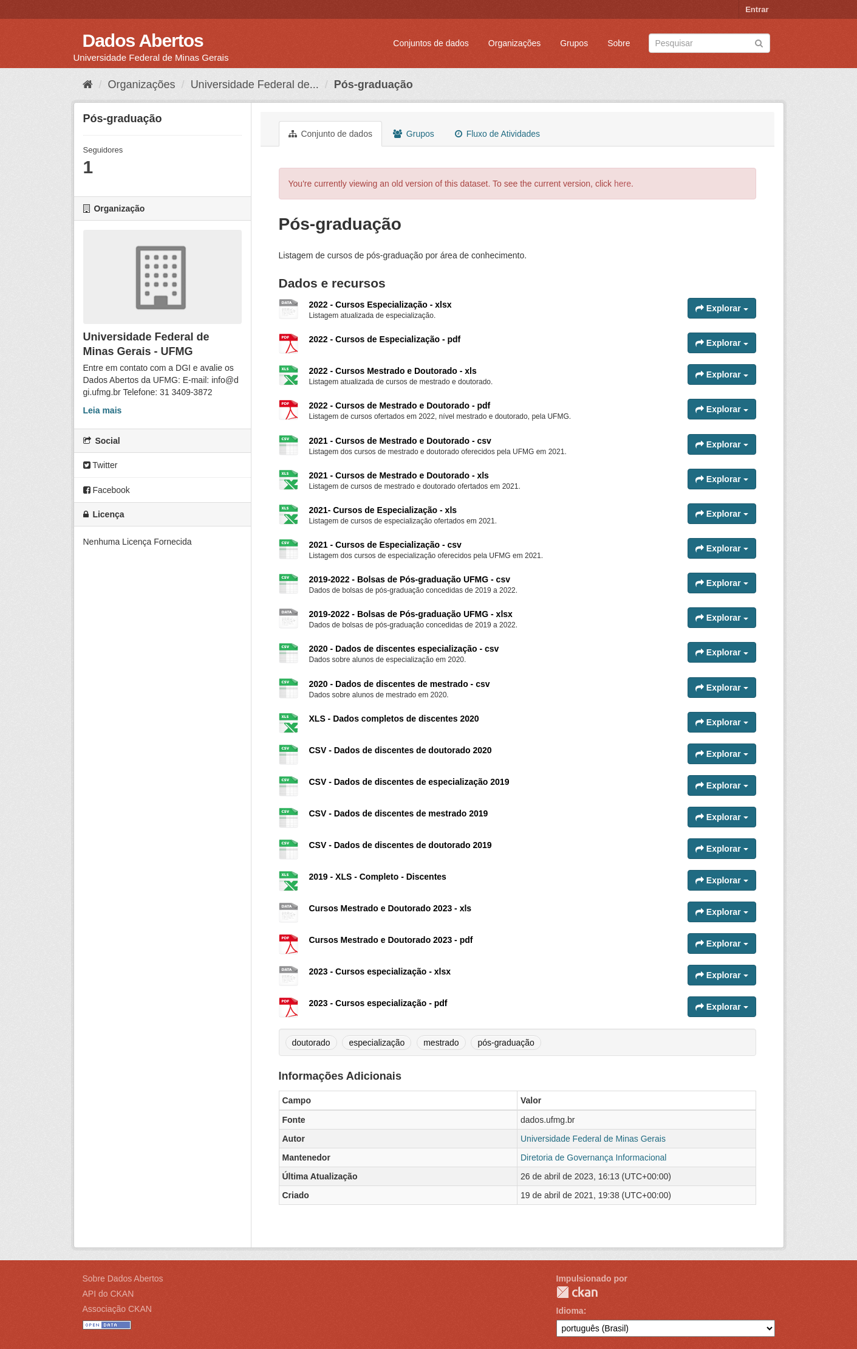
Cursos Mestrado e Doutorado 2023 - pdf (391, 940)
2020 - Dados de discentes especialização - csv (404, 649)
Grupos (574, 43)
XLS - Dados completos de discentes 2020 (394, 718)
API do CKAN (108, 1294)
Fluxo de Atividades (497, 134)
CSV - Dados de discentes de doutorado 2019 (400, 845)
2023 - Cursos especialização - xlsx (380, 971)
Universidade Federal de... (255, 84)
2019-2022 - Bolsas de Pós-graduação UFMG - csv (409, 579)
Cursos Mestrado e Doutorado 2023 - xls (390, 908)
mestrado (441, 1042)
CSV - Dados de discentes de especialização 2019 (409, 782)
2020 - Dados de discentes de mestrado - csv (399, 684)
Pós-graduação (373, 84)
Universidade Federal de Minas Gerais (593, 1139)
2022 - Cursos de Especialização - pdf (385, 339)
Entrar (756, 9)
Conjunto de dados (330, 134)
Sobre (618, 43)
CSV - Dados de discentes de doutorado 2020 (400, 750)
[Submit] (759, 42)
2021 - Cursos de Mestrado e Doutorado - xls (399, 475)
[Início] (88, 84)
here (622, 183)
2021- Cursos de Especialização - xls (383, 510)
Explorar (721, 308)
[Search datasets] (709, 43)
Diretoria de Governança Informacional (593, 1157)
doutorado (311, 1042)
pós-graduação (505, 1042)
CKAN (577, 1292)
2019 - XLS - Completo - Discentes (377, 877)
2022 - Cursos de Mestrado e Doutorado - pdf (400, 405)
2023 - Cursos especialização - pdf (378, 1003)
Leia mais (102, 410)
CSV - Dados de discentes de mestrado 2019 (398, 813)
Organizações (514, 43)
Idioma (570, 1311)
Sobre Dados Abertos (123, 1278)
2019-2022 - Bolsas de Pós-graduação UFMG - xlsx (411, 614)
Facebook (106, 490)
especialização (377, 1042)
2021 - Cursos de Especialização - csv (385, 545)
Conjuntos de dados (431, 43)
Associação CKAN (117, 1309)
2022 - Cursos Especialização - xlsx (380, 304)
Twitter (100, 465)
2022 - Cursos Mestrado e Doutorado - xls (393, 371)
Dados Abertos (143, 40)
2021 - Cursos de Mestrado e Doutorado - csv (400, 441)
